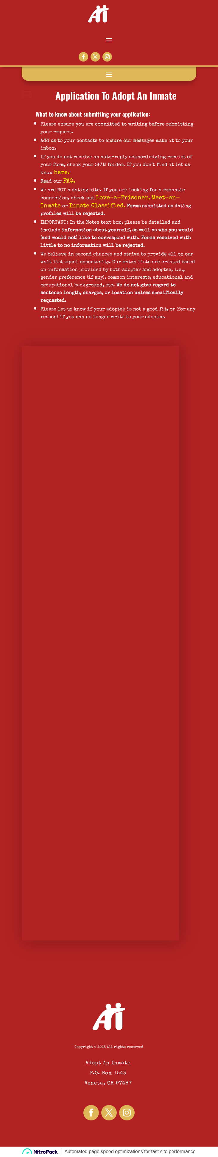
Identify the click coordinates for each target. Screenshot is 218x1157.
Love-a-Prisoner (122, 198)
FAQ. (69, 181)
